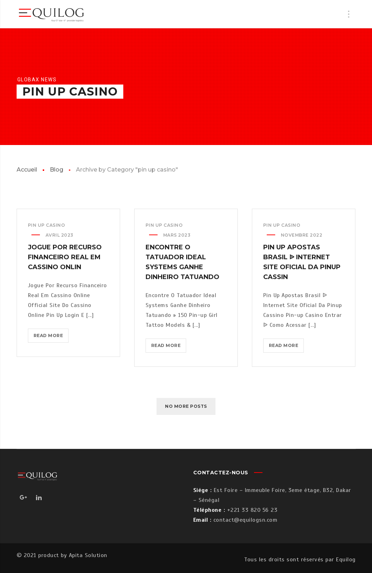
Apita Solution (88, 555)
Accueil (27, 169)
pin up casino (46, 225)
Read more (51, 337)
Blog (56, 169)
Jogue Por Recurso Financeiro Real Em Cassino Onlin (65, 257)
